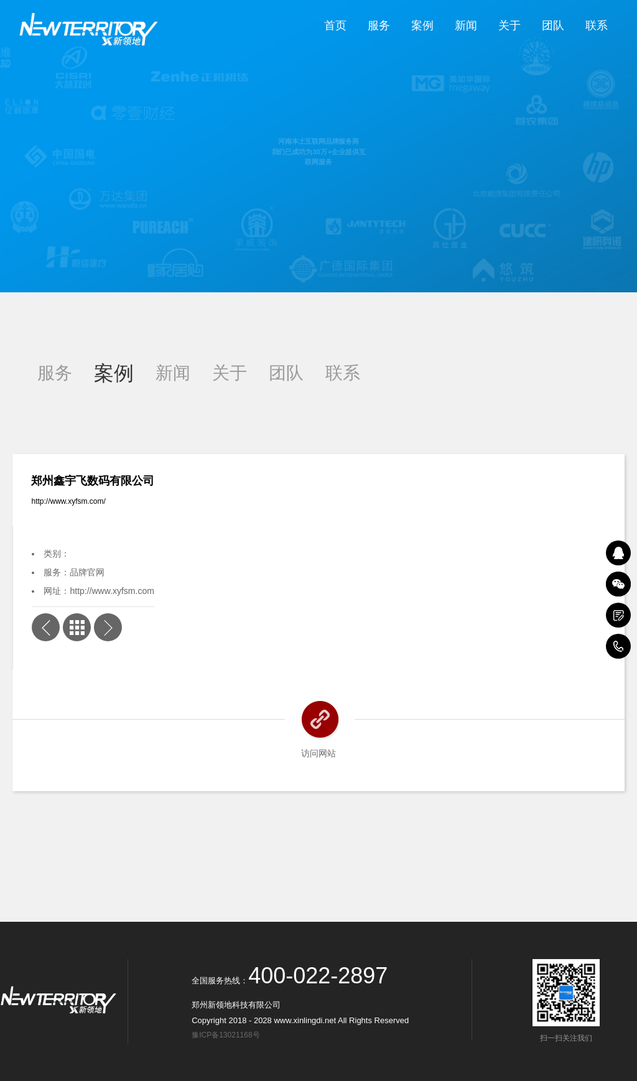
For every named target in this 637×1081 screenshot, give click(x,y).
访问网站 (318, 753)
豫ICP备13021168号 (228, 1035)
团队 (553, 25)
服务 (379, 25)
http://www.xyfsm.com (112, 591)
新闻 (466, 25)
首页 (335, 25)
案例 (422, 25)
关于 (509, 25)
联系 (596, 25)
